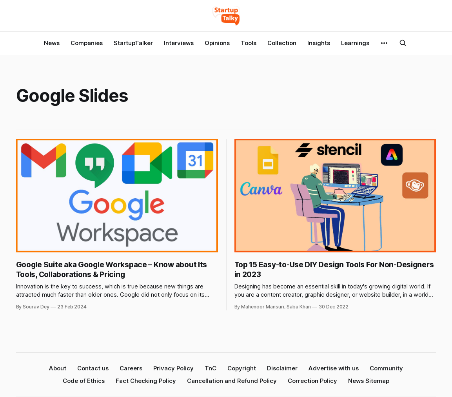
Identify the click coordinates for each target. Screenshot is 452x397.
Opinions (217, 43)
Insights (318, 43)
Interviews (179, 43)
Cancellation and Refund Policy (232, 380)
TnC (210, 368)
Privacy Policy (173, 368)
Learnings (355, 43)
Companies (87, 43)
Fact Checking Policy (146, 380)
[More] (384, 43)
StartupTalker (133, 43)
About (57, 368)
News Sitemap (368, 380)
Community (386, 368)
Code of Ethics (84, 380)
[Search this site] (403, 43)
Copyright (241, 368)
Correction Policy (312, 380)
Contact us (93, 368)
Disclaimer (282, 368)
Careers (131, 368)
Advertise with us (334, 368)
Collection (281, 43)
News (52, 43)
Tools (248, 43)
